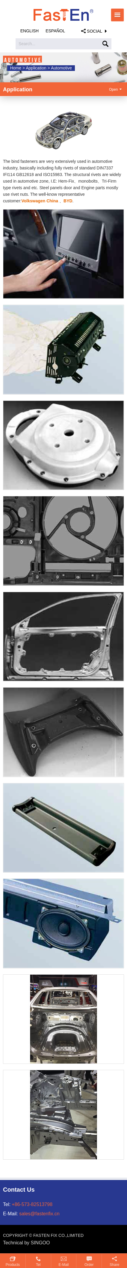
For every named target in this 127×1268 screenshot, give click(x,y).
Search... (27, 43)
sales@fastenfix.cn (39, 1213)
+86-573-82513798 (32, 1204)
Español (55, 30)
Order (89, 1265)
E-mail (63, 1265)
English (29, 30)
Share (114, 1265)
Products (13, 1265)
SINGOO (40, 1242)
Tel (38, 1265)
